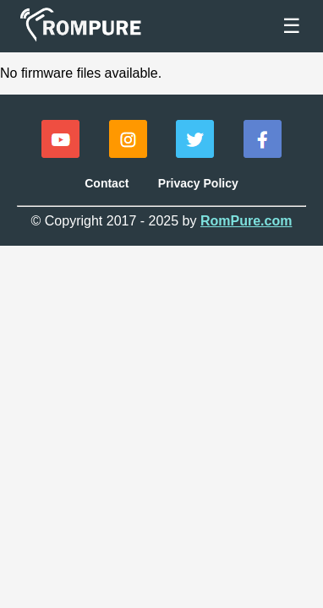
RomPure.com (246, 221)
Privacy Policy (198, 183)
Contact (107, 183)
